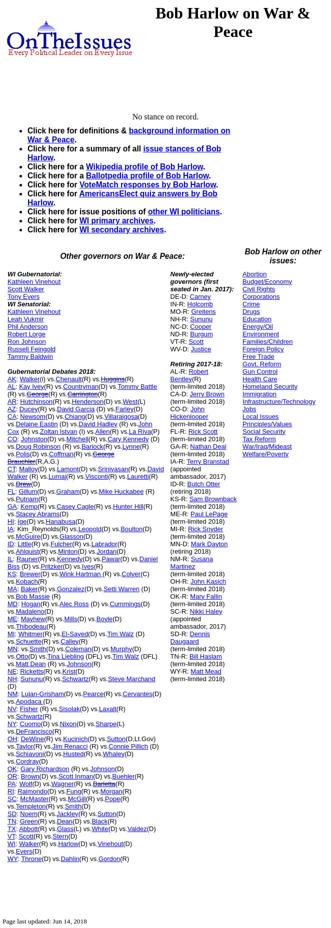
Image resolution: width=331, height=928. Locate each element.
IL (10, 559)
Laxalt (107, 709)
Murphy (121, 649)
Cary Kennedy (128, 439)
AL (12, 386)
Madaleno (30, 611)
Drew (23, 484)
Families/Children (267, 341)
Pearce (93, 694)
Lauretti (137, 476)
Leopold (90, 529)
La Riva (140, 431)
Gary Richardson (45, 769)
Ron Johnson (27, 341)
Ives (88, 566)
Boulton (131, 529)
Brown (30, 776)
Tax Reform (259, 439)
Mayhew (33, 619)
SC (12, 799)
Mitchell (77, 439)
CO (13, 439)
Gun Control (260, 371)
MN (13, 649)
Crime (251, 304)
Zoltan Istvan (58, 431)
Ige (22, 521)
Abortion (254, 274)
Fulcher (61, 544)
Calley (69, 641)
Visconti (97, 476)
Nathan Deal (208, 446)
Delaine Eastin (37, 424)
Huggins (113, 379)
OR (13, 776)
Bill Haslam (206, 656)
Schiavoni (30, 754)
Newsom (33, 416)
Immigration (259, 394)
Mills (70, 619)
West (130, 401)
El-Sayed (75, 634)
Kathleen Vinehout (34, 281)
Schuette (29, 641)
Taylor (25, 746)
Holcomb (200, 304)
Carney (200, 296)
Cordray (27, 761)
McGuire (28, 536)
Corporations (261, 296)
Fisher (29, 709)
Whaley (113, 754)
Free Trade (258, 356)
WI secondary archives (122, 229)
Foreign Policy (263, 349)
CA (12, 416)
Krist (69, 671)
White (100, 829)
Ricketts (31, 671)
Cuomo (30, 724)
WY (13, 859)
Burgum (201, 334)
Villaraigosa (121, 416)
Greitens (203, 311)
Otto (22, 656)
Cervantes (137, 694)
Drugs (251, 311)
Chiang (74, 416)
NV (12, 709)
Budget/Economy (267, 281)
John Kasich (208, 581)
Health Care (259, 379)
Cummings (125, 604)
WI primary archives (117, 220)
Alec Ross (74, 604)
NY (12, 724)
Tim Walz (120, 634)
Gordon (109, 859)
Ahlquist (27, 551)
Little (24, 544)
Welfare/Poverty (265, 454)
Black (100, 821)
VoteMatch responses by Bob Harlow (148, 184)
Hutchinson (36, 401)
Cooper (201, 326)
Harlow (68, 844)
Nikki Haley (206, 611)
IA (11, 529)
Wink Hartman (81, 574)
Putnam (27, 499)
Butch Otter (204, 484)
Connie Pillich (128, 746)
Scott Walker (26, 289)
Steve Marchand (132, 679)
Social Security (264, 431)
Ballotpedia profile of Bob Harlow (147, 175)
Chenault (69, 379)
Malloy (28, 469)
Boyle (104, 619)
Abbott (28, 829)
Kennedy (69, 559)
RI (11, 791)
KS (12, 574)
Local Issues (260, 416)
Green (29, 821)
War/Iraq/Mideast (267, 446)
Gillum (27, 491)
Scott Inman (75, 776)
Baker (29, 589)
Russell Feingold (32, 349)
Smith (38, 649)
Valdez (137, 829)
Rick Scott (203, 431)
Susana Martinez (191, 562)
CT (12, 469)
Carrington (83, 394)
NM (13, 694)
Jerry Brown (207, 394)
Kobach (27, 581)
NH (12, 679)
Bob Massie (33, 596)
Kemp (29, 506)
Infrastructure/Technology (279, 401)
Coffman (61, 454)
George (37, 394)
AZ (12, 409)
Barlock (92, 446)
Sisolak (69, 709)
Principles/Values (267, 424)
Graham (68, 491)
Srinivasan (113, 469)
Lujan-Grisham (42, 694)
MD (13, 604)
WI (12, 844)
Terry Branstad (208, 461)
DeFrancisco (34, 731)
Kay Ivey (31, 386)
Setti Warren (122, 589)
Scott (26, 836)
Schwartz (75, 679)
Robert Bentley (189, 375)
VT (11, 836)
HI (11, 521)
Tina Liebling (65, 656)
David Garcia (75, 409)
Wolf (26, 784)
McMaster (34, 799)
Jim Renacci (70, 746)
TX (12, 829)
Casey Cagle (75, 506)
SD (12, 814)
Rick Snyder (205, 529)
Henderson (88, 401)
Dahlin (70, 859)
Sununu (31, 679)
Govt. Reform (261, 364)
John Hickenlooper (189, 412)
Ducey (29, 409)
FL (11, 491)
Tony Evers (24, 296)
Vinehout (110, 844)
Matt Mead (205, 671)
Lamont (67, 469)
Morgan (111, 791)
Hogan (30, 604)
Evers (24, 851)
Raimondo (32, 791)
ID (11, 544)
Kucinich (75, 739)
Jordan (107, 551)
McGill (77, 799)
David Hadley (97, 424)
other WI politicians (184, 211)
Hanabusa (61, 521)
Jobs (249, 409)
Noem (29, 814)
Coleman (79, 649)
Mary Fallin (206, 596)
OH (13, 739)
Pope (112, 799)
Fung (74, 791)
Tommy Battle (137, 386)
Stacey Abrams (38, 514)
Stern (60, 836)
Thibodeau (31, 626)
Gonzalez (70, 589)
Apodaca (30, 701)
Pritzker (51, 566)
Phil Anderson (28, 326)
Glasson (72, 536)
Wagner (63, 784)
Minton (68, 551)
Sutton (116, 739)
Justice (201, 349)
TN (12, 821)
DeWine (32, 739)
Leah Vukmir (26, 319)
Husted (73, 754)
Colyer (131, 574)
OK (12, 769)
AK (12, 379)
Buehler (123, 776)
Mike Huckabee (121, 491)
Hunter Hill (128, 506)
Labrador (105, 544)
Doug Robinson (38, 446)
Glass (65, 829)
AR (12, 401)
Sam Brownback (213, 499)
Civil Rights (258, 289)
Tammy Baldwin (30, 356)
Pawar (111, 559)
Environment (260, 334)
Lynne (131, 446)
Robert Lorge (27, 334)
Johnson (79, 664)
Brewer (30, 574)
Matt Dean (31, 664)
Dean (64, 821)
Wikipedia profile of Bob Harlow (144, 166)
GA (12, 506)
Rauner (27, 559)
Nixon (68, 724)
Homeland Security (270, 386)
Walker (30, 379)
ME (13, 619)
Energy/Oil (257, 326)
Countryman (80, 386)
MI (11, 634)
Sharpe (106, 724)
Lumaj (57, 476)
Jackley (67, 814)
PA (12, 784)
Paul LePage (209, 514)
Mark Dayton (209, 544)
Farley (125, 409)
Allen (103, 431)
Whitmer (30, 634)
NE (12, 671)
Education (257, 319)
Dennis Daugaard (190, 637)
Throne (31, 859)
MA (13, 589)
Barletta (104, 784)
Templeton (31, 806)
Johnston (34, 439)
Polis (23, 454)
